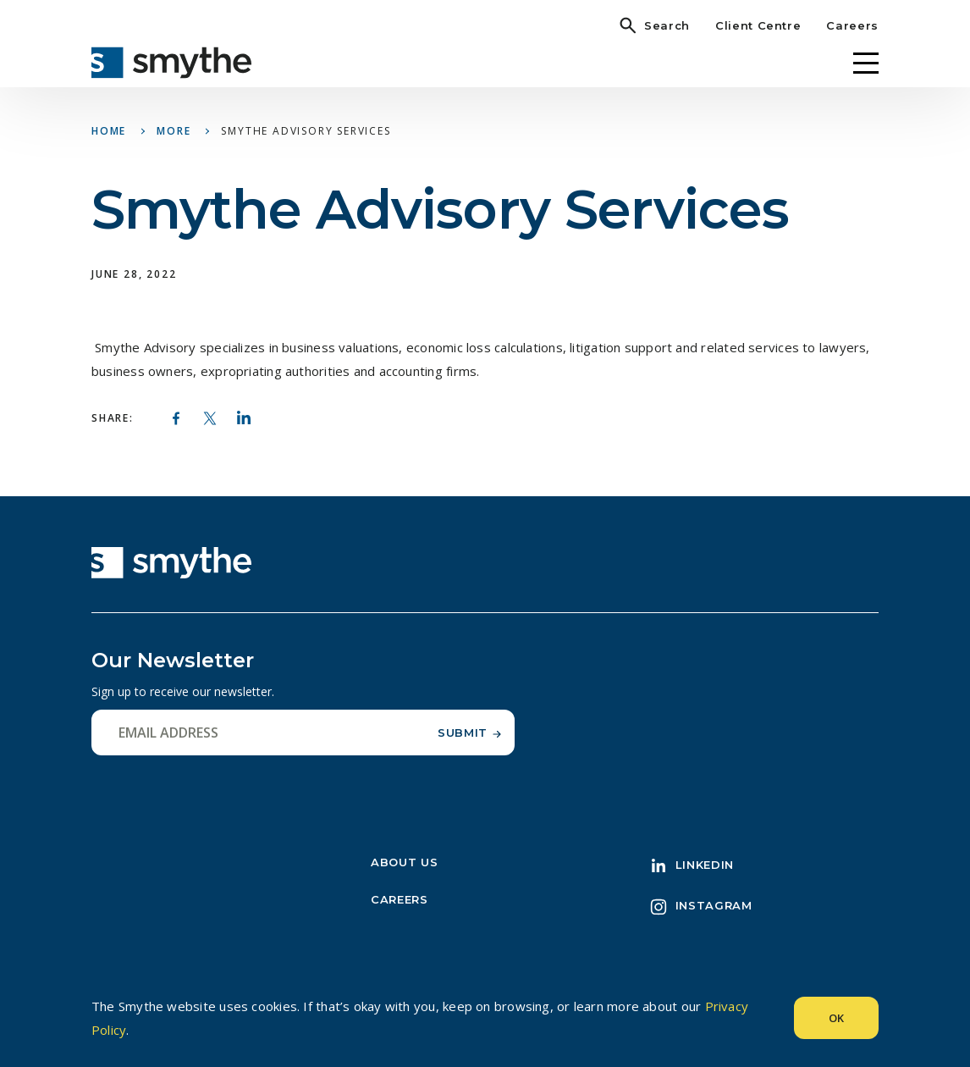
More (173, 131)
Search (667, 25)
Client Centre (758, 25)
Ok (836, 1018)
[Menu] (866, 63)
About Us (404, 862)
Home (108, 131)
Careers (852, 25)
